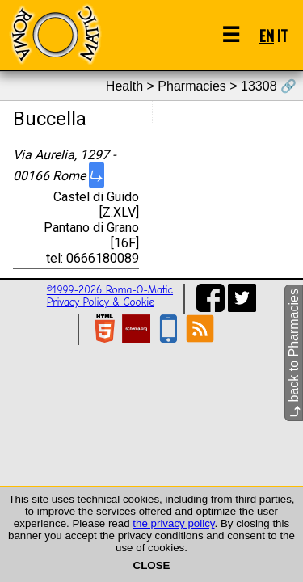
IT (282, 35)
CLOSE (151, 565)
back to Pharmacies (294, 353)
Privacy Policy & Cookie (100, 302)
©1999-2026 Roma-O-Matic (110, 290)
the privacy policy (173, 523)
